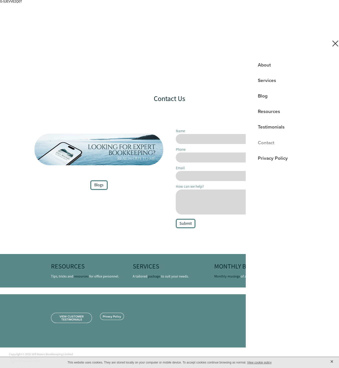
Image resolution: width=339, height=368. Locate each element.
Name (180, 131)
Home (303, 11)
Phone (181, 149)
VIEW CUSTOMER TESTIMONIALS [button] (72, 318)
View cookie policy (259, 362)
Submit (186, 223)
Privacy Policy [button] (112, 316)
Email (180, 168)
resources (81, 276)
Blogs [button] (99, 185)
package (154, 276)
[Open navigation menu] (324, 12)
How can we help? (190, 186)
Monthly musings (227, 276)
